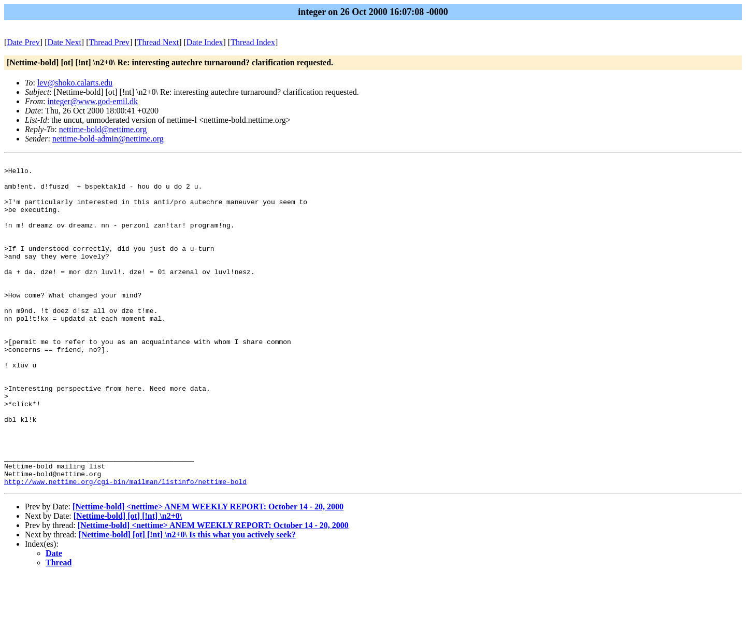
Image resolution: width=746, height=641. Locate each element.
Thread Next (158, 42)
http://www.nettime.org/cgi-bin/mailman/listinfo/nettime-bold (125, 546)
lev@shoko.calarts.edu (74, 82)
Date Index (205, 42)
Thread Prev (109, 42)
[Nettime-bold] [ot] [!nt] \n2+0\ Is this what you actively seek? (187, 599)
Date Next (64, 42)
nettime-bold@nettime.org (103, 129)
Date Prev (23, 42)
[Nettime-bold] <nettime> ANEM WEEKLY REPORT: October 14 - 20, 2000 (208, 571)
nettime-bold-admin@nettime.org (108, 138)
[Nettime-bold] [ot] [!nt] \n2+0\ (128, 581)
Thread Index (253, 42)
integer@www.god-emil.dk (92, 101)
